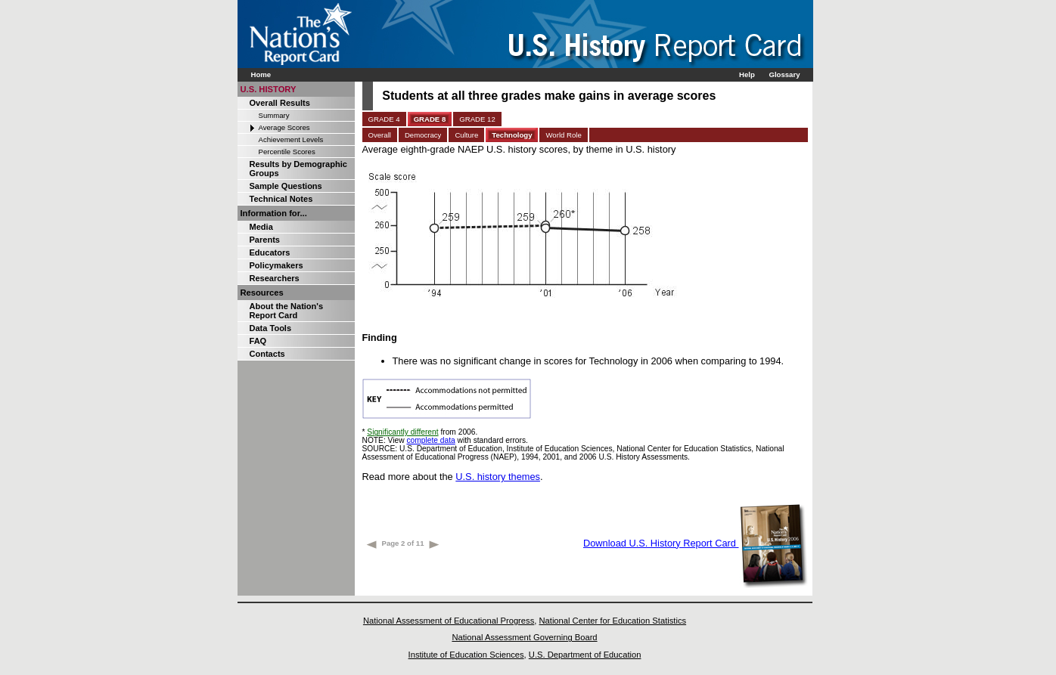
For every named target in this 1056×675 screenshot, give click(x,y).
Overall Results (280, 102)
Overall (379, 135)
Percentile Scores (287, 151)
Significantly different (402, 432)
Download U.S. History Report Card (695, 543)
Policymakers (276, 265)
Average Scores (284, 127)
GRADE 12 (477, 119)
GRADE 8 (430, 119)
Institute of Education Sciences (466, 654)
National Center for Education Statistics (612, 620)
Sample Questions (286, 185)
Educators (270, 252)
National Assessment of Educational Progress (448, 620)
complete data (430, 440)
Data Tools (271, 328)
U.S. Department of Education (585, 654)
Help (747, 74)
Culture (466, 135)
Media (261, 226)
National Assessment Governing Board (524, 637)
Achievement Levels (291, 139)
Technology (512, 135)
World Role (563, 135)
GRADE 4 (384, 119)
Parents (265, 239)
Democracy (423, 135)
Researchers (275, 278)
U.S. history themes (497, 476)
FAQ (258, 340)
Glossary (784, 74)
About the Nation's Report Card (287, 311)
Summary (274, 115)
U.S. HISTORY (269, 89)
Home (261, 74)
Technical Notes (281, 198)
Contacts (267, 353)
